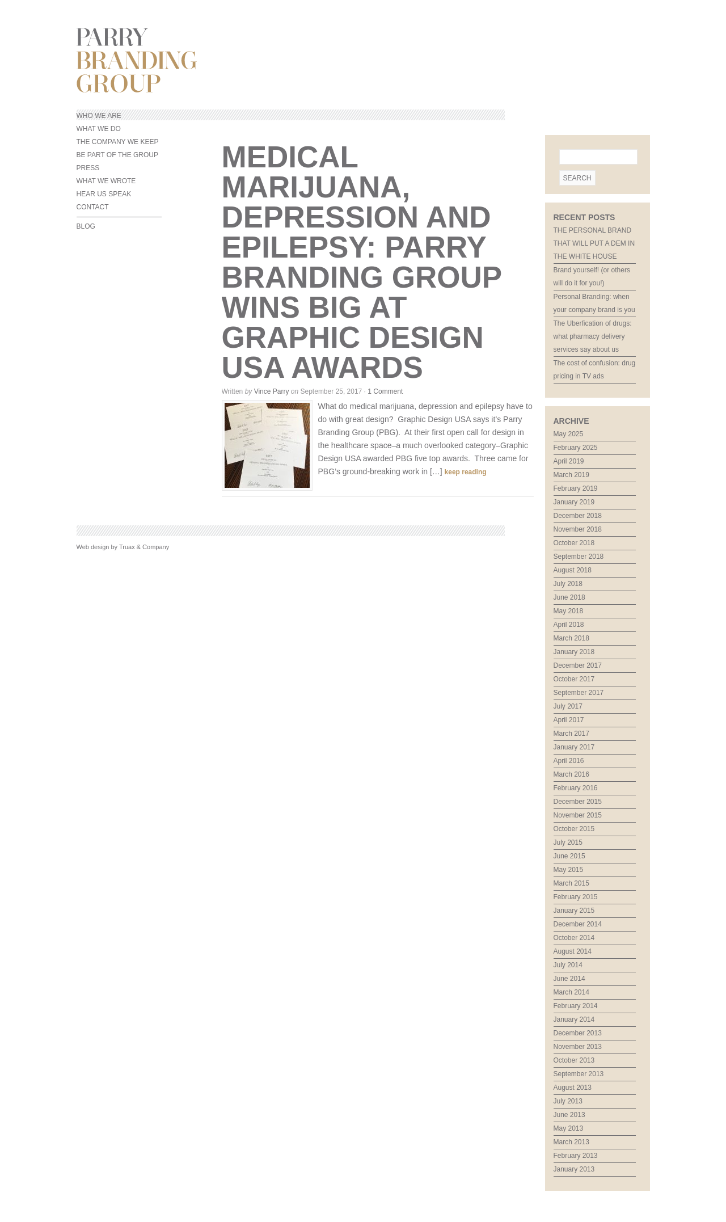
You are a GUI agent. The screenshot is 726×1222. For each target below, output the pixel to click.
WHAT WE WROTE (106, 181)
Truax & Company (144, 546)
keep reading (466, 472)
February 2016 (576, 788)
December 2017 (578, 665)
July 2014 (568, 965)
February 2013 (576, 1156)
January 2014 (574, 1019)
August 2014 (573, 951)
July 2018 (568, 584)
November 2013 (578, 1047)
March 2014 (571, 992)
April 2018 (569, 625)
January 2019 (574, 502)
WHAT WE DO (99, 129)
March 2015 (571, 883)
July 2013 (568, 1101)
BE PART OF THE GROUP (117, 155)
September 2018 (579, 557)
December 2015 (578, 802)
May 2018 (569, 611)
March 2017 (571, 734)
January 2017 (574, 747)
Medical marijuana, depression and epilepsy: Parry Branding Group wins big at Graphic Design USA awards (362, 262)
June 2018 (569, 597)
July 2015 (568, 842)
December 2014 (578, 924)
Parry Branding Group (363, 60)
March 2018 (571, 638)
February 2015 (576, 897)
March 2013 (571, 1142)
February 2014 (576, 1006)
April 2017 (569, 720)
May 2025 (569, 434)
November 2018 (578, 529)
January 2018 (574, 652)
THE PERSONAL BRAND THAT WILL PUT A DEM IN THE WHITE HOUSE (594, 243)
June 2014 (569, 979)
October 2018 (574, 543)
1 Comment (385, 391)
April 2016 (569, 761)
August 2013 (573, 1088)
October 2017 (574, 679)
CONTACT (93, 207)
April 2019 (569, 461)
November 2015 (578, 815)
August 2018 (573, 570)
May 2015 (569, 870)
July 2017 (568, 706)
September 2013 (579, 1074)
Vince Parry (271, 391)
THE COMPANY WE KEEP (118, 142)
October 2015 (574, 829)
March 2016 (571, 774)
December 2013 (578, 1033)
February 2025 (576, 448)
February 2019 (576, 488)
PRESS (88, 168)
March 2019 (571, 475)
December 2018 (578, 516)
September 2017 (579, 693)
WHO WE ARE (99, 116)
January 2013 (574, 1169)
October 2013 (574, 1060)
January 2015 (574, 911)
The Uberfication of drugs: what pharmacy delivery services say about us (593, 336)
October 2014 (574, 938)
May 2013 (569, 1128)
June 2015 (569, 856)
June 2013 (569, 1115)
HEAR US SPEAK (104, 194)
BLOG (86, 226)
